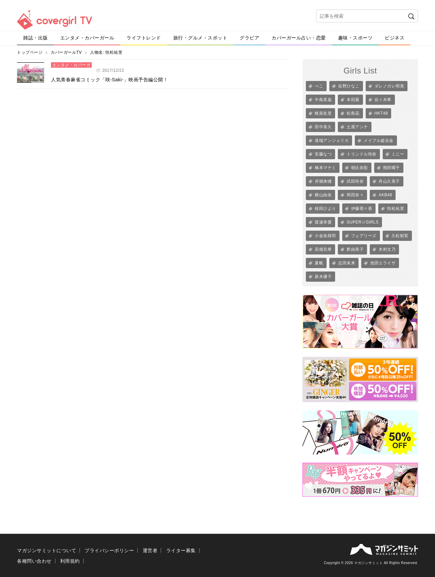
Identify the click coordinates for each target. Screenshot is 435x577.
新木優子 (323, 276)
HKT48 (381, 113)
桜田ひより (325, 208)
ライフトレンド (143, 37)
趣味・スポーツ (355, 37)
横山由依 (323, 195)
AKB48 (385, 195)
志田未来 (346, 263)
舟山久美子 (389, 181)
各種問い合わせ (34, 561)
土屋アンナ (357, 127)
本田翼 (353, 99)
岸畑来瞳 (323, 181)
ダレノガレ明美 (389, 86)
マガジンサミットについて (46, 550)
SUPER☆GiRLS (363, 222)
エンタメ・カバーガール (87, 37)
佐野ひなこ (349, 86)
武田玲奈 (355, 181)
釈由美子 (355, 249)
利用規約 (70, 561)
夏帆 (319, 263)
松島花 (353, 113)
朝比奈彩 (359, 167)
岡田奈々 (355, 195)
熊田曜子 (391, 167)
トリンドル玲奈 (362, 154)
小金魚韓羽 (325, 235)
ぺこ (319, 86)
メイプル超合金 (379, 140)
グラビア (249, 37)
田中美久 (323, 127)
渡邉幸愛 (323, 222)
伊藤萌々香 (361, 208)
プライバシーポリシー (109, 550)
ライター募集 (181, 550)
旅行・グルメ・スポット (200, 37)
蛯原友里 (323, 113)
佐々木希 (383, 99)
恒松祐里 (395, 208)
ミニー (398, 154)
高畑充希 (323, 249)
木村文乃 (387, 249)
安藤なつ (323, 154)
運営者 (150, 550)
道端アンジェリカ (332, 140)
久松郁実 (400, 235)
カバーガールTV (66, 52)
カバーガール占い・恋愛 (299, 37)
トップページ (29, 52)
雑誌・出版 (35, 37)
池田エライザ (383, 263)
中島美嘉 (323, 99)
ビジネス (394, 37)
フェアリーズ (364, 235)
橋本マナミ (325, 167)
